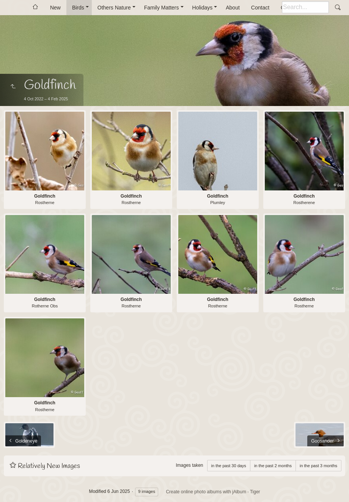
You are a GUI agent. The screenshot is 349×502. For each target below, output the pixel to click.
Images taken (189, 465)
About (233, 8)
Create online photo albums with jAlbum (206, 491)
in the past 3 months (318, 465)
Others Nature (114, 8)
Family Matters (161, 8)
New (55, 8)
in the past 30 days (228, 465)
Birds (78, 8)
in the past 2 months (273, 465)
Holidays (202, 8)
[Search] (305, 7)
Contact (260, 8)
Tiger (255, 491)
